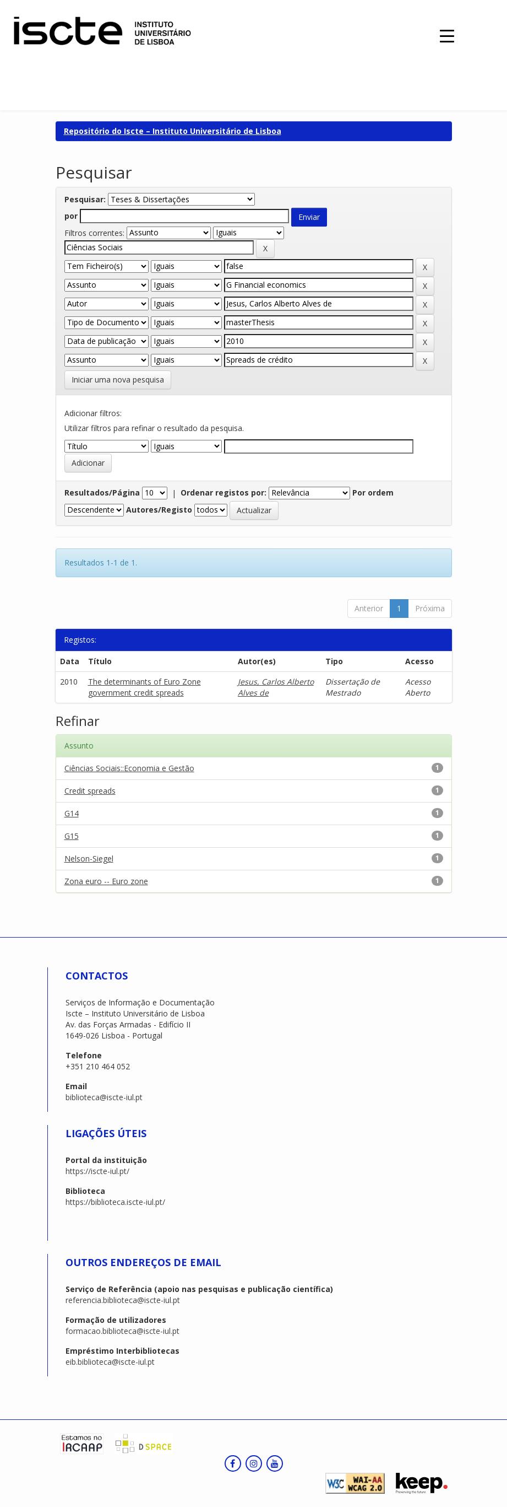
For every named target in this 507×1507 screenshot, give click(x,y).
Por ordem (373, 492)
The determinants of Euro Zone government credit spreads (144, 687)
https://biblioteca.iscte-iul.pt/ (115, 1202)
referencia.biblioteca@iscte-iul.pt (123, 1300)
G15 (71, 836)
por (71, 216)
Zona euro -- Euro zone (106, 881)
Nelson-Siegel (88, 858)
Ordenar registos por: (223, 492)
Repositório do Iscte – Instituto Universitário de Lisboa (172, 131)
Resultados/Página (102, 492)
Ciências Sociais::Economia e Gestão (129, 768)
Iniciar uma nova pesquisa (118, 379)
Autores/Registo (159, 509)
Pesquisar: (85, 199)
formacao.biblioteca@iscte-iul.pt (122, 1331)
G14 (71, 813)
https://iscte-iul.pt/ (97, 1171)
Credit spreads (90, 790)
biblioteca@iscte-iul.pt (104, 1097)
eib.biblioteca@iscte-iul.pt (110, 1362)
